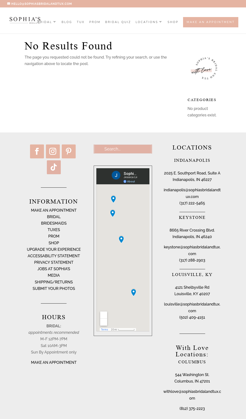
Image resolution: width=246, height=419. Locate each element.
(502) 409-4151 (192, 317)
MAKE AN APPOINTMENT (54, 210)
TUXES (54, 229)
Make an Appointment (211, 22)
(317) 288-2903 (192, 260)
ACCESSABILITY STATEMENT (54, 256)
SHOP (173, 22)
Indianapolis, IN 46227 (192, 179)
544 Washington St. (192, 374)
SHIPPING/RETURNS (54, 282)
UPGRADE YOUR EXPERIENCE (54, 249)
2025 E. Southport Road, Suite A (192, 173)
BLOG (67, 22)
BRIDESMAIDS (54, 223)
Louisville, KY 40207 (192, 294)
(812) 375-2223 (192, 408)
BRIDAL (54, 217)
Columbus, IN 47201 (192, 381)
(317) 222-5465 (192, 203)
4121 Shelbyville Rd (192, 287)
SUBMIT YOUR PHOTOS (54, 288)
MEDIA (54, 275)
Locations (147, 22)
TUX (81, 22)
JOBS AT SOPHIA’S (53, 269)
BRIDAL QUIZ (118, 22)
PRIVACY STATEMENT (53, 262)
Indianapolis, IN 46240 (192, 236)
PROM (95, 22)
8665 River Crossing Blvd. (192, 230)
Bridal (44, 22)
